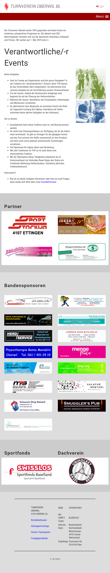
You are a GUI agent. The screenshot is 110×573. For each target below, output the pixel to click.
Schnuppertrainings (40, 526)
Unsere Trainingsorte (40, 532)
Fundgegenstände (39, 538)
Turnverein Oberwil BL (35, 6)
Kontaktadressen (39, 520)
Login (100, 6)
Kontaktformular (48, 182)
